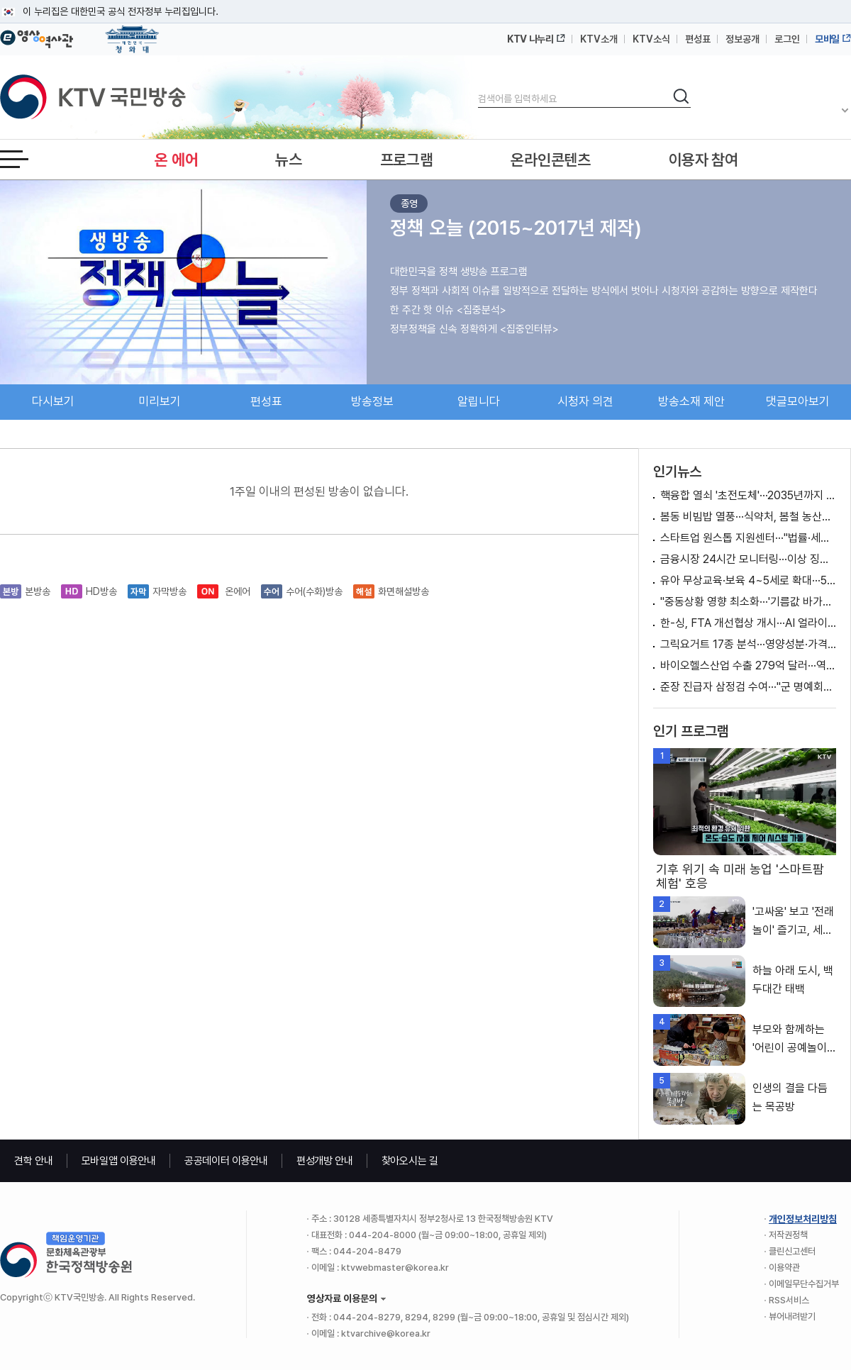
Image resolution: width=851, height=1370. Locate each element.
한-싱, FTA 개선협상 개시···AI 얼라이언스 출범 (748, 623)
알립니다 (478, 401)
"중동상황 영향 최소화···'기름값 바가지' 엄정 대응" (748, 601)
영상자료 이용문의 (342, 1298)
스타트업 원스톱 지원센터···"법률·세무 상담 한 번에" (748, 538)
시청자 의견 (585, 401)
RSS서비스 (789, 1300)
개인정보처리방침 (803, 1219)
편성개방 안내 (324, 1160)
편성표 (698, 39)
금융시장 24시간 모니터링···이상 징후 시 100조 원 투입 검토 (748, 559)
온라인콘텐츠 (550, 159)
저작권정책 (788, 1235)
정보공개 (742, 39)
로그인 (787, 39)
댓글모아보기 (798, 401)
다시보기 (53, 401)
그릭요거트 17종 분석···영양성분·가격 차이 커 (748, 644)
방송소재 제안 (691, 401)
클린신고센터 (792, 1251)
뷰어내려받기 (792, 1316)
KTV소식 (651, 39)
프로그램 (406, 159)
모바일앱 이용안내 (119, 1160)
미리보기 (159, 401)
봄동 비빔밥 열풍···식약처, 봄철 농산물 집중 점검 (748, 516)
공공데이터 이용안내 (226, 1160)
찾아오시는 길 (410, 1160)
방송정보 (372, 401)
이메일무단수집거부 (804, 1284)
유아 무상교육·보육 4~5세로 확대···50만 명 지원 (748, 580)
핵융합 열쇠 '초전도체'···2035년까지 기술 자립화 (748, 495)
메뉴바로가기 (0, 0)
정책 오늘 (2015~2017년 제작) (516, 228)
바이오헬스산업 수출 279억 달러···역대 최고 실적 (748, 665)
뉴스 (288, 159)
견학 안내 (33, 1160)
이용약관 (784, 1267)
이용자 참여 (703, 159)
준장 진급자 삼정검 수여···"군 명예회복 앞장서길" (748, 687)
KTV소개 (599, 39)
